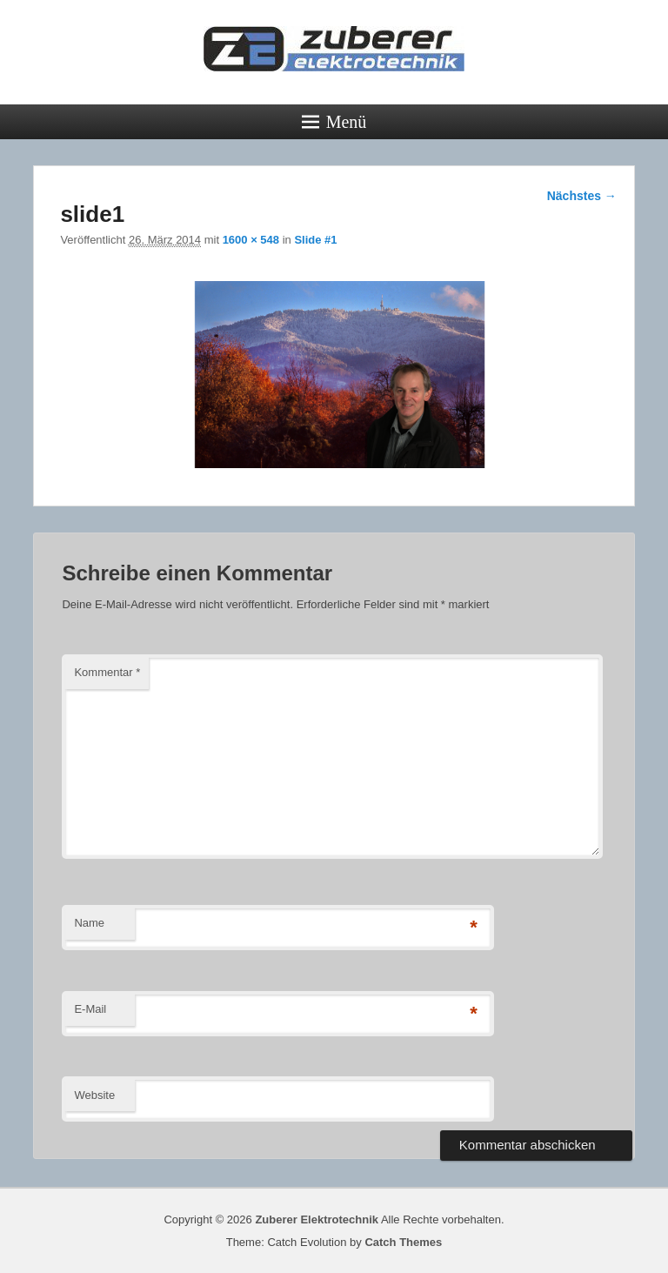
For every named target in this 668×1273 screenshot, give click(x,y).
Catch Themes (403, 1242)
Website (94, 1095)
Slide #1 (315, 239)
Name (89, 922)
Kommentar (107, 672)
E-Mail (90, 1008)
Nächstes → (582, 196)
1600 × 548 (251, 239)
